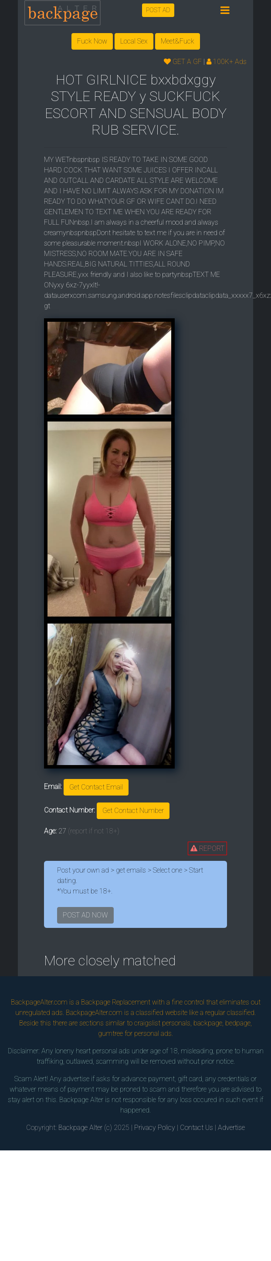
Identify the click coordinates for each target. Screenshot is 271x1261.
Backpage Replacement (115, 1002)
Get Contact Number (133, 810)
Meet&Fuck (177, 41)
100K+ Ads (227, 61)
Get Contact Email (96, 787)
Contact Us (196, 1127)
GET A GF (183, 61)
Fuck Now (92, 41)
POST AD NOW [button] (85, 915)
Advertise (231, 1127)
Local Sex (134, 41)
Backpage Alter (80, 1127)
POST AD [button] (158, 10)
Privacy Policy (154, 1127)
